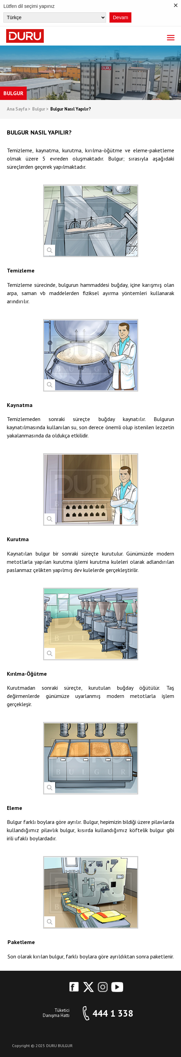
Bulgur (40, 109)
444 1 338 (112, 1013)
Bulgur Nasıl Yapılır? (70, 109)
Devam (120, 17)
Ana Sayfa (18, 109)
